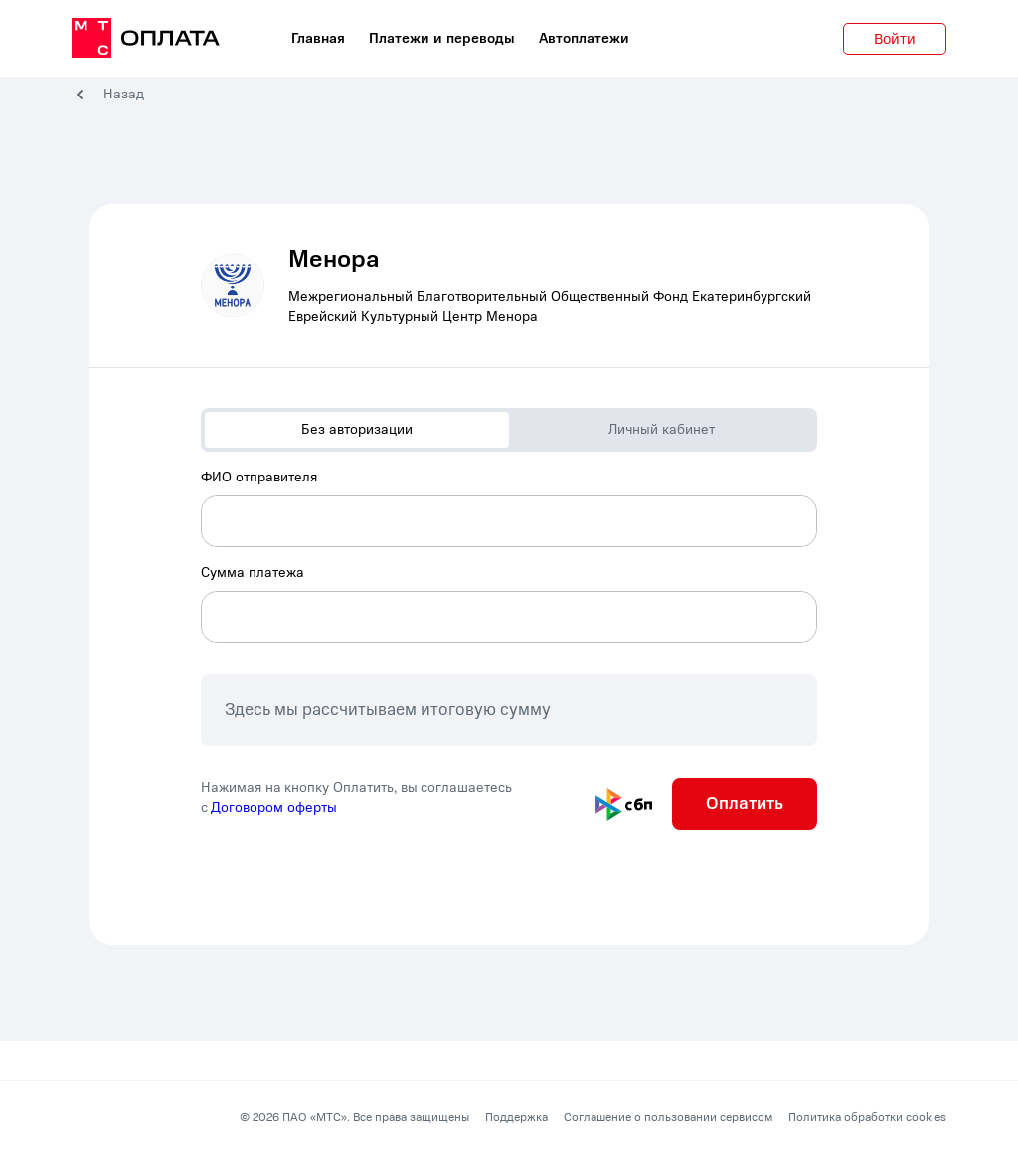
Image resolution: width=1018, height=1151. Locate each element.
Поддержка (516, 1117)
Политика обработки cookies (867, 1117)
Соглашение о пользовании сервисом (668, 1117)
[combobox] (509, 507)
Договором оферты (274, 807)
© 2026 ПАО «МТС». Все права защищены (354, 1117)
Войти (895, 39)
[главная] (146, 39)
